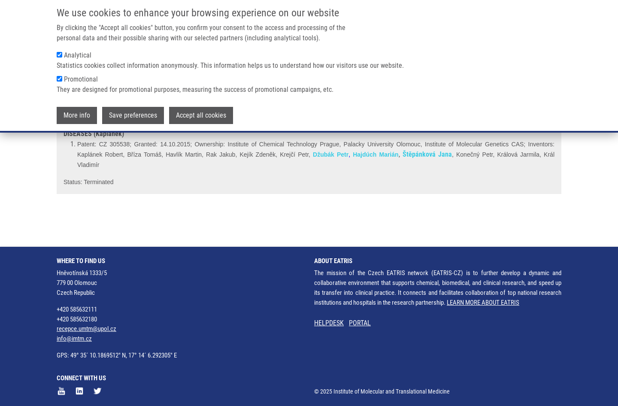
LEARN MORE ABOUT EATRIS (483, 302)
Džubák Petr (330, 186)
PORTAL (360, 323)
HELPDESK (329, 323)
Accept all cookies (201, 114)
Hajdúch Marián (375, 186)
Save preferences (133, 114)
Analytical (77, 54)
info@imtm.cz (74, 338)
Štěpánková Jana (427, 186)
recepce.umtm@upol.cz (86, 329)
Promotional (81, 78)
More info (77, 114)
